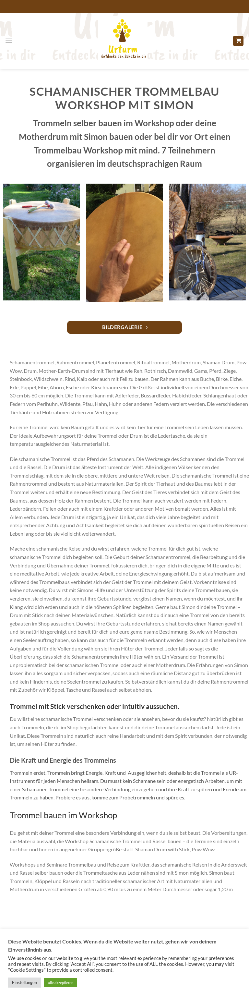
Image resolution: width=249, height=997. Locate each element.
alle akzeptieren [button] (60, 982)
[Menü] (9, 41)
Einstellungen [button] (24, 982)
